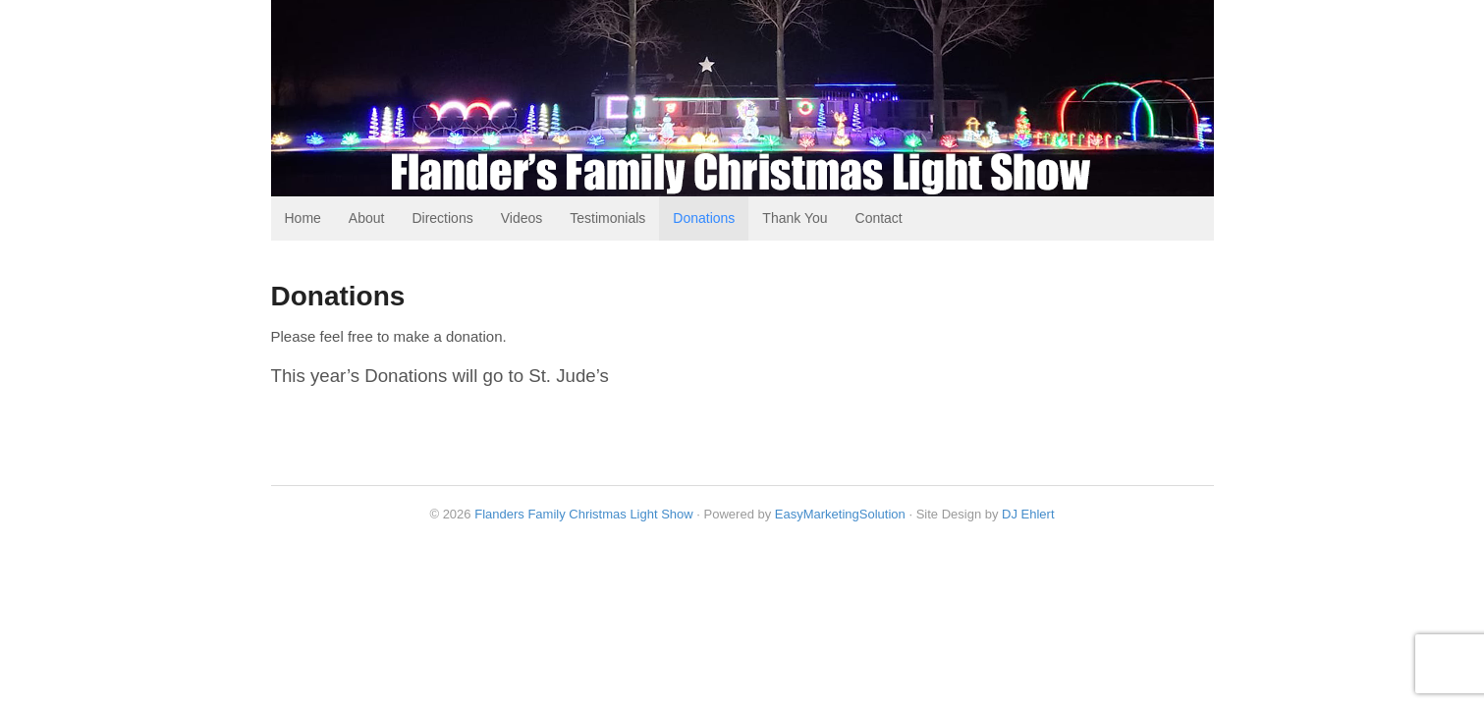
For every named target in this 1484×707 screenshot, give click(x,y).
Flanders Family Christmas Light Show (583, 514)
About (367, 218)
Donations (704, 218)
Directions (442, 218)
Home (303, 218)
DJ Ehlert (1028, 514)
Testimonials (607, 218)
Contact (879, 218)
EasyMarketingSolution (840, 514)
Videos (522, 218)
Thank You (794, 218)
